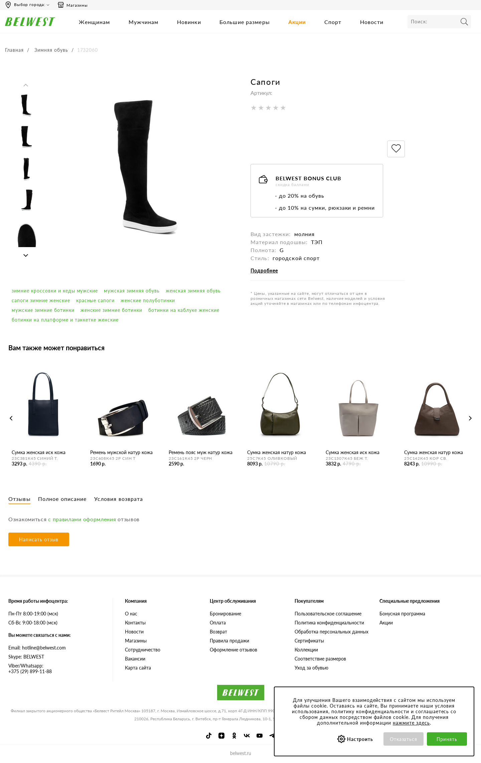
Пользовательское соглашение (328, 613)
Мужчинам (144, 22)
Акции (297, 22)
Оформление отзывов (233, 649)
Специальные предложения (409, 601)
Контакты (135, 622)
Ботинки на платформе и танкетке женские (65, 320)
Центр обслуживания (233, 601)
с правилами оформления (82, 519)
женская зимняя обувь (193, 291)
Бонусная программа (402, 613)
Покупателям (309, 601)
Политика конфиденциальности (329, 622)
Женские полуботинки (148, 300)
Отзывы (19, 499)
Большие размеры (244, 22)
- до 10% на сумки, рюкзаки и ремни (325, 207)
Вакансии (135, 658)
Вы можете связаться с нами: (39, 635)
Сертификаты (309, 640)
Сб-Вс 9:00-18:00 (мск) (32, 622)
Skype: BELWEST (26, 656)
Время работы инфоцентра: (38, 601)
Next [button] (25, 255)
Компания (136, 601)
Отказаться (404, 739)
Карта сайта (138, 668)
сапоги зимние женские (41, 300)
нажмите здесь (411, 723)
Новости (372, 22)
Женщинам (94, 22)
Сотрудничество (142, 649)
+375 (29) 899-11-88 (55, 668)
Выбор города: (29, 4)
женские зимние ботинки (112, 310)
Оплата (218, 622)
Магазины (72, 5)
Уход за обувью (311, 668)
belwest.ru (240, 753)
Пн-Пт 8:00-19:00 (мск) (33, 613)
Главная (14, 50)
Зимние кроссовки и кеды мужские (55, 291)
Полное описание (62, 499)
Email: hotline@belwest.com (37, 647)
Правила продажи (229, 640)
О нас (131, 613)
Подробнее (264, 270)
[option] (27, 106)
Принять (447, 739)
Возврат (218, 631)
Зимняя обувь (51, 50)
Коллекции (306, 649)
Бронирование (225, 613)
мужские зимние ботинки (43, 310)
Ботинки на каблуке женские (183, 310)
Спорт (333, 22)
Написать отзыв (38, 539)
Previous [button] (25, 85)
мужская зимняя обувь (132, 291)
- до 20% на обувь (299, 195)
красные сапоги (95, 300)
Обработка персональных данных (331, 631)
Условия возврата (118, 499)
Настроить (360, 739)
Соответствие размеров (320, 658)
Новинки (189, 22)
